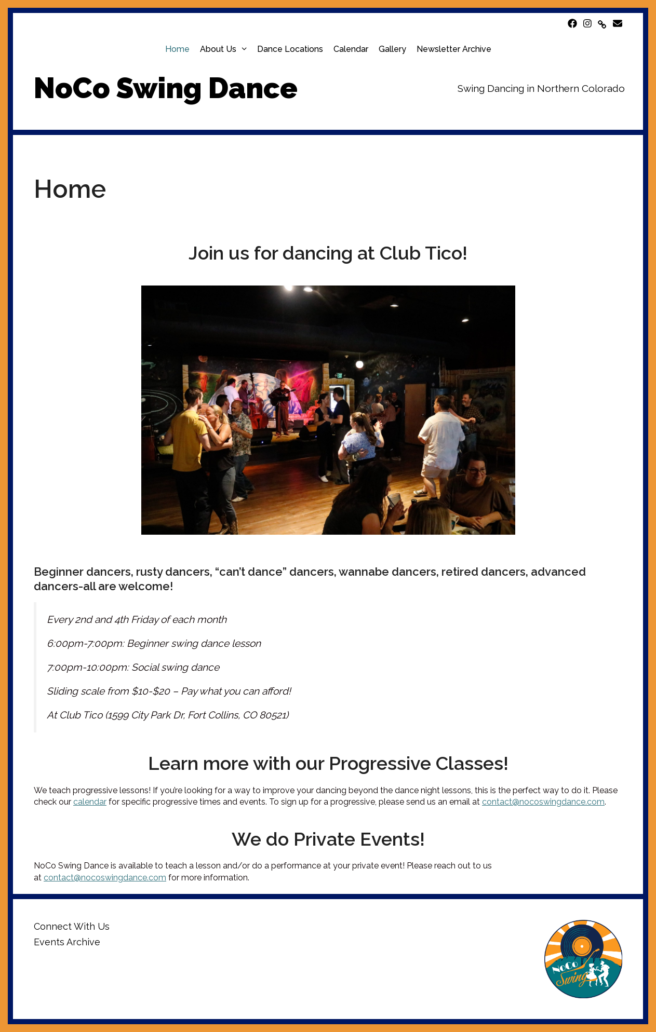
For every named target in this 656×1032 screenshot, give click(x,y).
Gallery (392, 49)
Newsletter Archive (454, 49)
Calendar (350, 49)
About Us (226, 49)
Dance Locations (290, 49)
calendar (89, 802)
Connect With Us (72, 926)
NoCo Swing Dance (166, 88)
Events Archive (67, 941)
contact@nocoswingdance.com (543, 802)
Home (177, 49)
